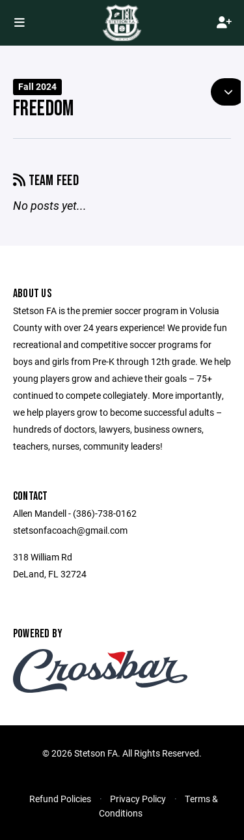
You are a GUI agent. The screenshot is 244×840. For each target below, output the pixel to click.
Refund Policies (60, 798)
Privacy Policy (138, 798)
